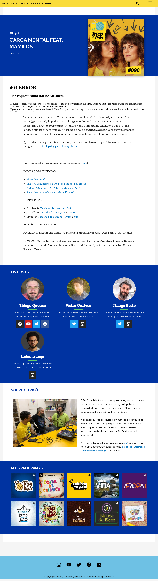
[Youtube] (28, 325)
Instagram (59, 210)
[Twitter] (36, 325)
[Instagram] (20, 325)
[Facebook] (45, 325)
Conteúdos (35, 4)
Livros (13, 4)
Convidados (101, 452)
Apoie (5, 4)
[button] (137, 4)
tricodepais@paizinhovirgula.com (60, 149)
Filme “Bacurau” (37, 181)
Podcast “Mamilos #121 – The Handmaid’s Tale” (55, 190)
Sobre (48, 4)
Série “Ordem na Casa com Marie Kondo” (52, 194)
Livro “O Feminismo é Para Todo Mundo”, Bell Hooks (59, 186)
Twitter (72, 210)
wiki (125, 444)
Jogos (22, 4)
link (85, 165)
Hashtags (114, 452)
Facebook (46, 210)
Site (78, 218)
